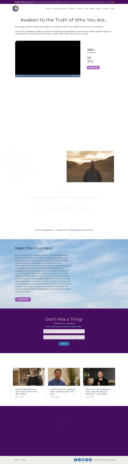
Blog (86, 9)
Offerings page (74, 230)
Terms (16, 460)
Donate (92, 9)
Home (48, 9)
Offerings (71, 9)
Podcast (80, 9)
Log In (112, 9)
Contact (105, 9)
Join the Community (59, 9)
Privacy (23, 460)
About (99, 9)
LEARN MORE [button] (23, 299)
